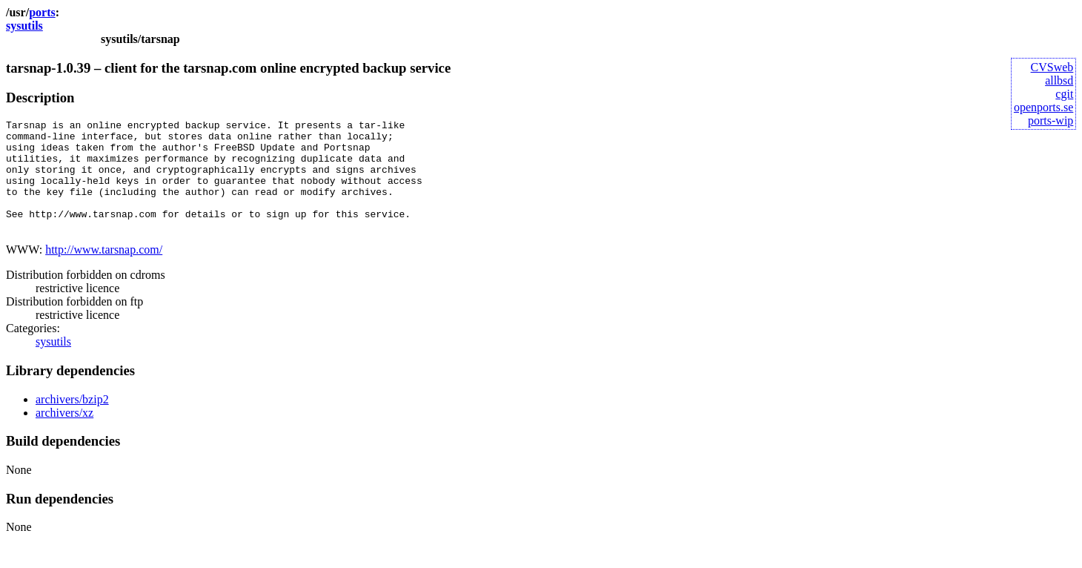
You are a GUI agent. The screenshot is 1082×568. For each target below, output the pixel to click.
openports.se (1043, 107)
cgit (1064, 93)
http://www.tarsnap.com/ (103, 271)
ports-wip (1050, 120)
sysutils (24, 25)
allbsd (1059, 80)
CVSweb (1052, 67)
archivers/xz (64, 435)
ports (42, 12)
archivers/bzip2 (72, 421)
